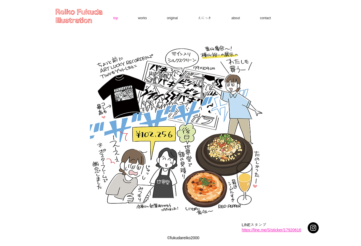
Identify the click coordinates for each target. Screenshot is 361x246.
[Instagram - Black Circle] (313, 227)
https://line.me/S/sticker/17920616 (271, 230)
